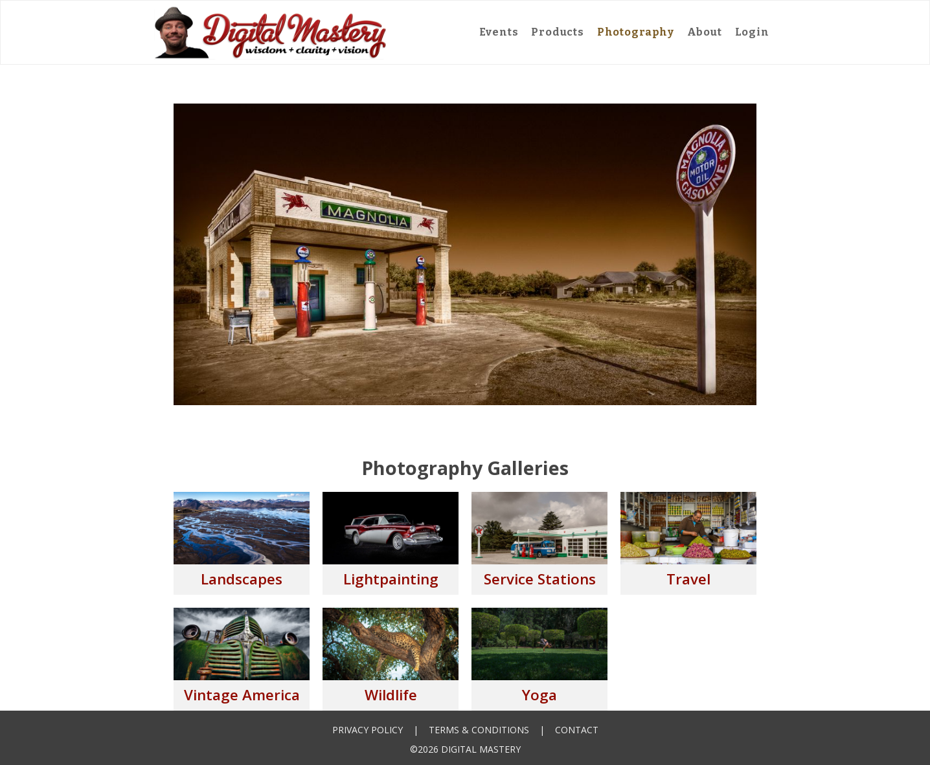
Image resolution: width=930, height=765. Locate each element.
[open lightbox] (242, 543)
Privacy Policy (367, 730)
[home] (270, 32)
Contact (576, 730)
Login (752, 32)
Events (499, 32)
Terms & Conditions (479, 730)
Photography (635, 32)
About (704, 32)
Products (557, 32)
